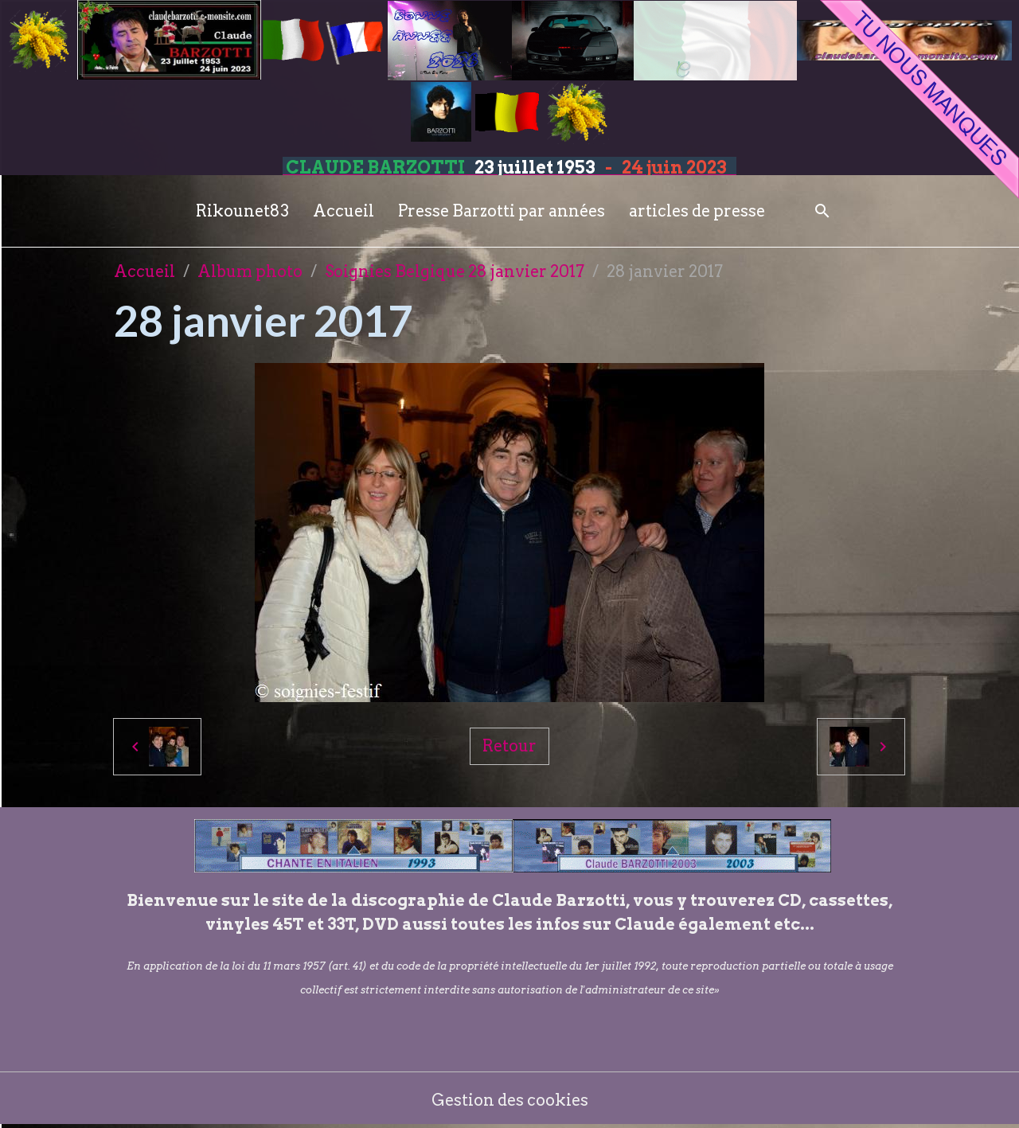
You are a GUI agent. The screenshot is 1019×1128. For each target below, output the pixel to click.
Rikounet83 (242, 211)
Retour (509, 745)
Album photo (250, 271)
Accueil (343, 211)
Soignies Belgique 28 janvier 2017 (454, 271)
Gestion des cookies (509, 1100)
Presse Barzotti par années (501, 211)
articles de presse (697, 211)
